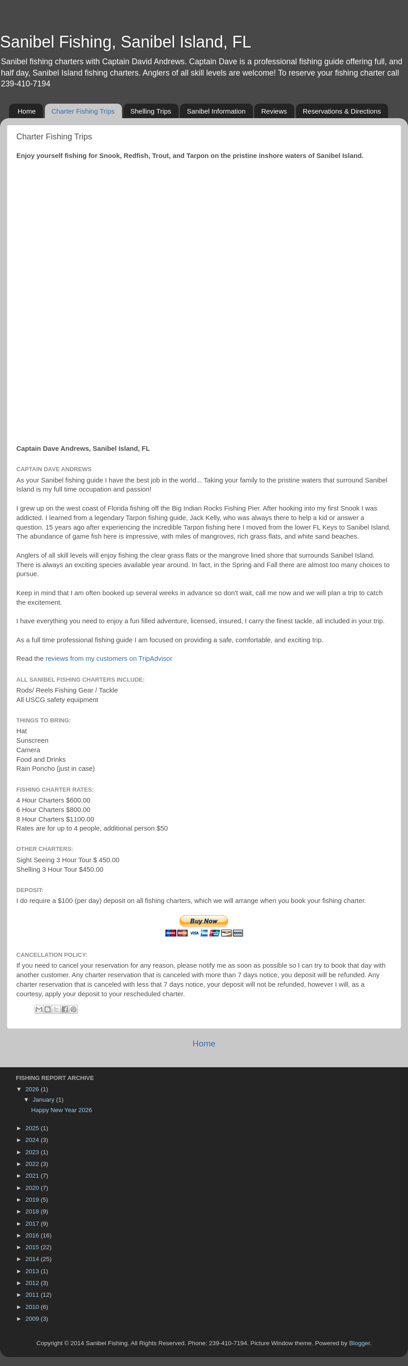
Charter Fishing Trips (83, 111)
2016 (33, 1235)
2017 (33, 1223)
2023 (33, 1152)
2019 (33, 1199)
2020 (33, 1188)
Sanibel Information (216, 111)
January (44, 1099)
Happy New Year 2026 (61, 1110)
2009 (33, 1318)
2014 (33, 1259)
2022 (33, 1164)
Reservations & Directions (342, 111)
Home (27, 111)
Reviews (274, 111)
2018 (33, 1211)
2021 (33, 1175)
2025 (33, 1128)
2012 (33, 1283)
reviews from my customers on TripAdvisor (108, 658)
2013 (33, 1271)
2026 (33, 1089)
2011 (33, 1294)
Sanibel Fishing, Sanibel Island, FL (125, 42)
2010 (33, 1307)
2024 (33, 1140)
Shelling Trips (150, 111)
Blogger (359, 1343)
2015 (33, 1247)
